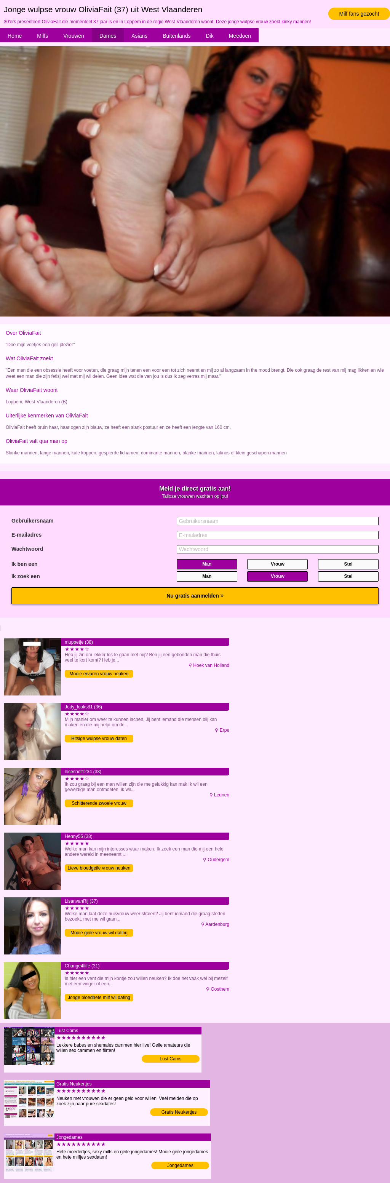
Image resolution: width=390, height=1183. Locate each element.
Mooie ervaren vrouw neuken (99, 673)
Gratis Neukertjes (179, 1112)
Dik (209, 36)
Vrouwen (73, 36)
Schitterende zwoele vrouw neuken (99, 804)
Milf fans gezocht (359, 14)
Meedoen (240, 36)
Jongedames (180, 1165)
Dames (107, 36)
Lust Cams (170, 1059)
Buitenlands (176, 36)
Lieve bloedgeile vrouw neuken (99, 868)
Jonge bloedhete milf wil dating (99, 997)
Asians (139, 36)
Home (15, 36)
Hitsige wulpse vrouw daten (99, 738)
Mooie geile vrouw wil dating (99, 932)
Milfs (42, 36)
